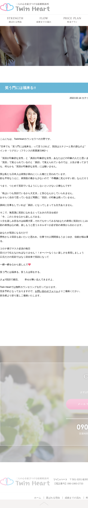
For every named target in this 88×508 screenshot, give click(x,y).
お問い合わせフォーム (46, 291)
